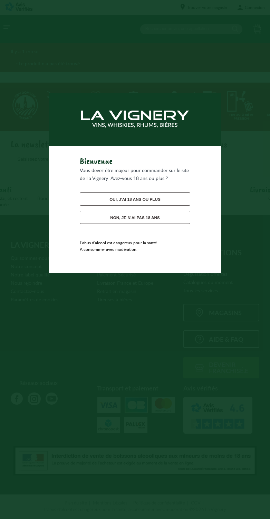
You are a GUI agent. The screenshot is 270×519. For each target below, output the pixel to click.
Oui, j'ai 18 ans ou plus (135, 199)
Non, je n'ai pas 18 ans (135, 217)
